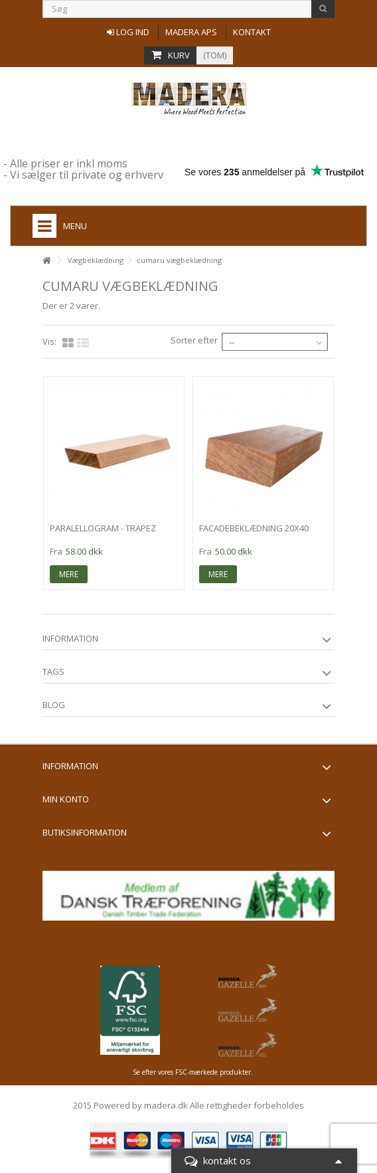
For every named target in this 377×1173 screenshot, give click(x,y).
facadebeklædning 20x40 (254, 528)
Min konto (65, 799)
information (70, 638)
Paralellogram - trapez (103, 528)
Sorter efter (194, 340)
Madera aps (191, 32)
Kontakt (252, 32)
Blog (53, 705)
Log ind (128, 32)
